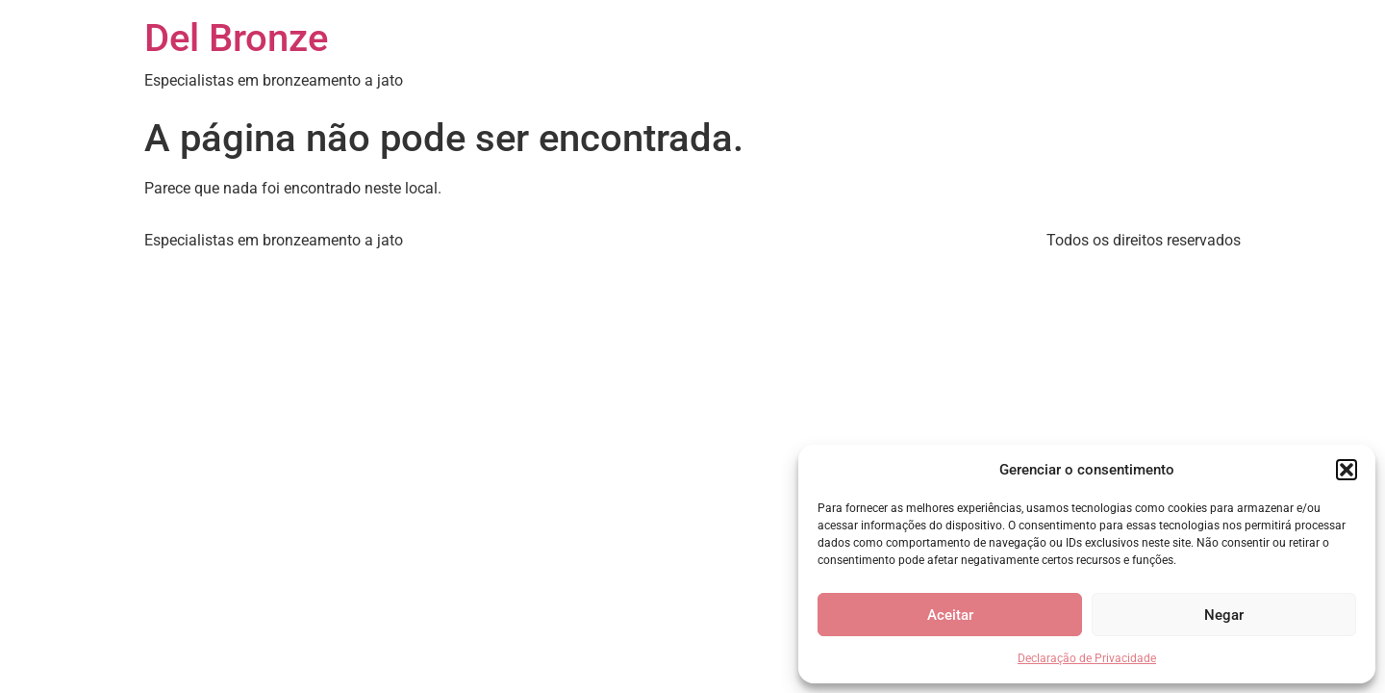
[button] (1346, 469)
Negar (1224, 615)
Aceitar (950, 615)
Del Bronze (236, 38)
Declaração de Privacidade (1087, 658)
